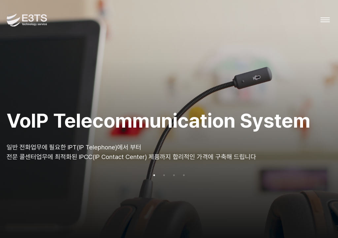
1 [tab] (154, 175)
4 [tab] (184, 175)
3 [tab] (174, 175)
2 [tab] (164, 175)
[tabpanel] (169, 119)
